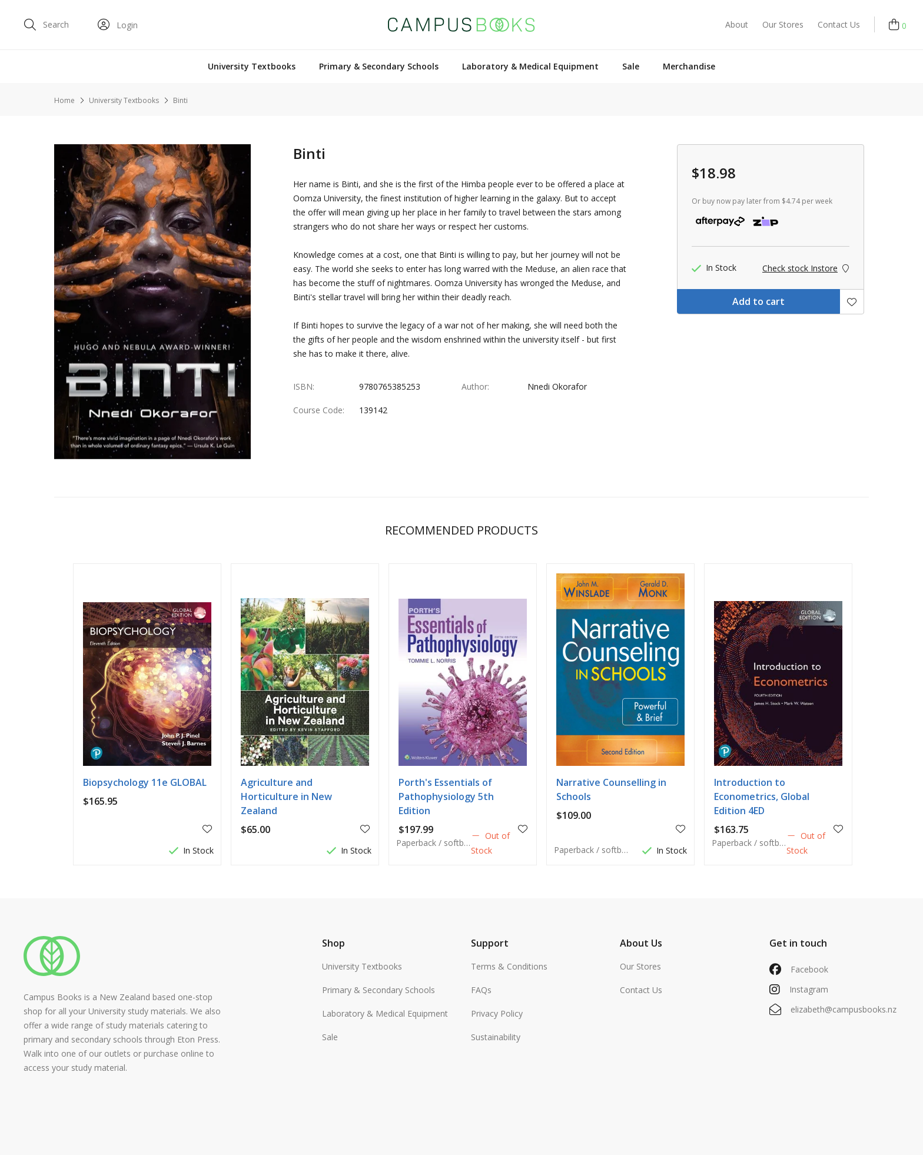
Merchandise (689, 66)
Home (64, 100)
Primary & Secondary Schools (379, 66)
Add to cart (758, 301)
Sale (630, 66)
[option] (152, 301)
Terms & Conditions (509, 966)
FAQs (481, 989)
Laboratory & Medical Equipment (530, 66)
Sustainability (495, 1037)
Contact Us (839, 24)
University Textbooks (252, 66)
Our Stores (783, 24)
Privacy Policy (497, 1013)
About (736, 24)
